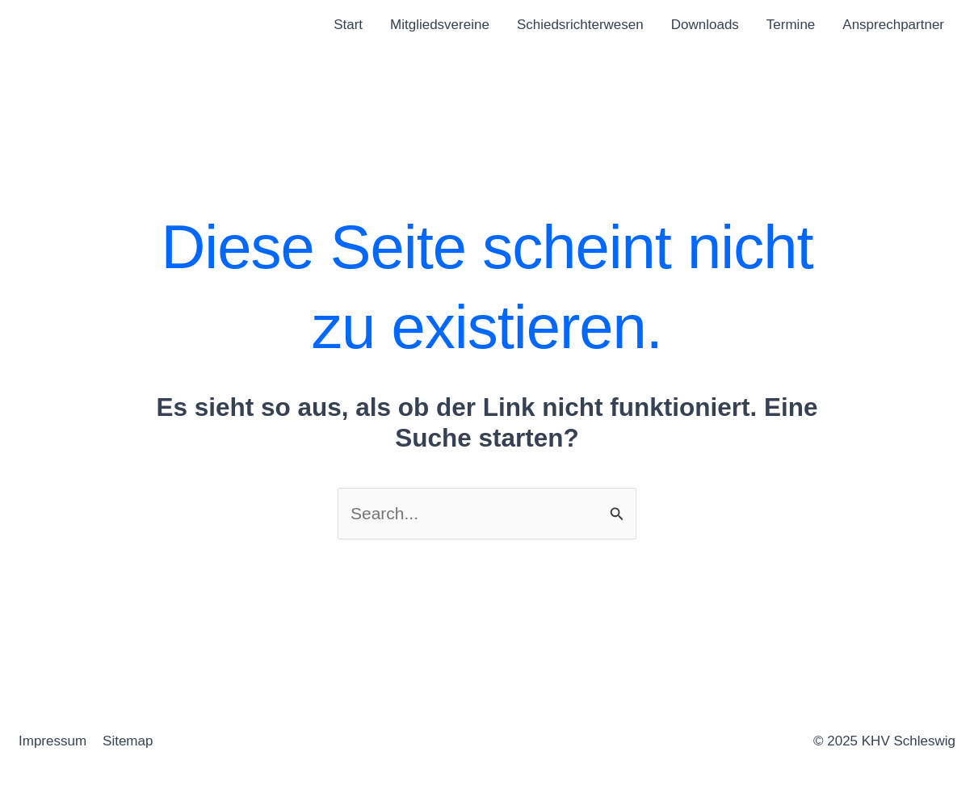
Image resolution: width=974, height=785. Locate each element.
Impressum (52, 741)
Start (348, 24)
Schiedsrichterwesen (580, 24)
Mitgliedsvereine (439, 24)
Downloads (705, 24)
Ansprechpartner (893, 24)
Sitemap (128, 741)
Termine (790, 24)
